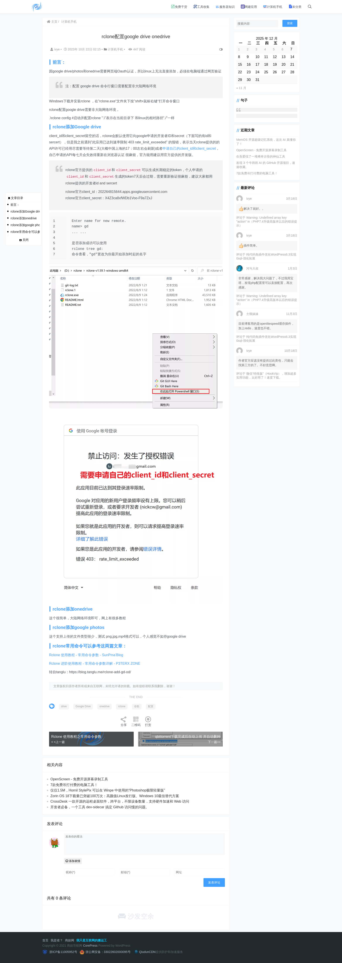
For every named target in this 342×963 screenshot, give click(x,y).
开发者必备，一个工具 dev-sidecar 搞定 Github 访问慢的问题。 (99, 807)
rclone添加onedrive (23, 218)
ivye (55, 49)
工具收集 (201, 7)
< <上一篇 (58, 742)
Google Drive (83, 706)
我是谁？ (57, 940)
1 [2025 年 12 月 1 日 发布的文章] (239, 49)
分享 (123, 721)
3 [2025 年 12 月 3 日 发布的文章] (256, 49)
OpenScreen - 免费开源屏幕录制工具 (79, 779)
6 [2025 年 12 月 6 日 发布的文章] (282, 49)
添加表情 (72, 861)
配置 (150, 706)
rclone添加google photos (25, 225)
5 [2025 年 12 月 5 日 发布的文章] (274, 49)
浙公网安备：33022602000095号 (108, 952)
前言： (15, 204)
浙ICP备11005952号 (62, 952)
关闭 (25, 240)
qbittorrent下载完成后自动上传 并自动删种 (188, 736)
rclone (121, 706)
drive (64, 706)
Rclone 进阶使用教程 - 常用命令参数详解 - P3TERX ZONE (94, 663)
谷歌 (136, 706)
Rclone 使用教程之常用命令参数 (76, 736)
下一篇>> (214, 742)
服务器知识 (225, 7)
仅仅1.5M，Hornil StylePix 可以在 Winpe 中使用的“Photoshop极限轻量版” (107, 790)
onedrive (104, 706)
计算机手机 (272, 7)
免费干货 (179, 7)
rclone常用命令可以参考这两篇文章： (25, 231)
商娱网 (69, 940)
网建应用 (249, 7)
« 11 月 (241, 88)
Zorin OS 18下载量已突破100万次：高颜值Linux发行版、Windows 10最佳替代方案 (114, 796)
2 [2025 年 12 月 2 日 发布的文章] (247, 49)
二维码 (135, 721)
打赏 (148, 721)
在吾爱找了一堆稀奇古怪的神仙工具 (260, 156)
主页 (52, 21)
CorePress (90, 945)
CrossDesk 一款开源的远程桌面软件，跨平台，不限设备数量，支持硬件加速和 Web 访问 (119, 801)
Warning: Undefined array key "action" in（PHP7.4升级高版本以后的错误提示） (266, 221)
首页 (45, 940)
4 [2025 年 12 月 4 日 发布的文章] (265, 49)
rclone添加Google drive (25, 211)
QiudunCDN (144, 952)
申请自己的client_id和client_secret (189, 148)
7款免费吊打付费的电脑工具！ (74, 785)
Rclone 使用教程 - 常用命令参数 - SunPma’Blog (86, 655)
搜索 (290, 23)
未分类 (294, 7)
